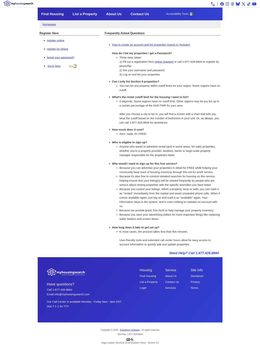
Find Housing (52, 14)
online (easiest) (164, 61)
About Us (114, 14)
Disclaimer (197, 276)
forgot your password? (60, 57)
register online (55, 40)
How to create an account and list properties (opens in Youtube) (151, 44)
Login (143, 287)
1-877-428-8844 (62, 289)
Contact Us (139, 14)
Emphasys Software (130, 330)
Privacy (195, 281)
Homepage (49, 24)
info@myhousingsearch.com (72, 294)
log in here (54, 65)
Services (170, 287)
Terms (194, 287)
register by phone (57, 48)
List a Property (85, 14)
